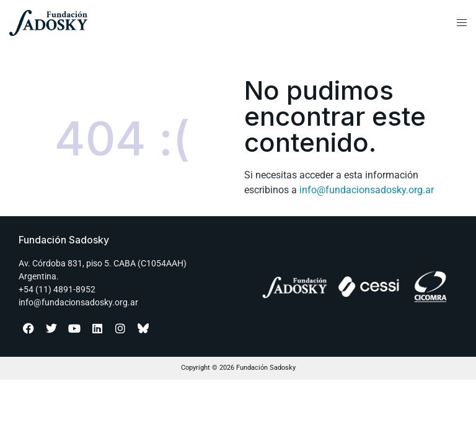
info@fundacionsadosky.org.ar (366, 190)
